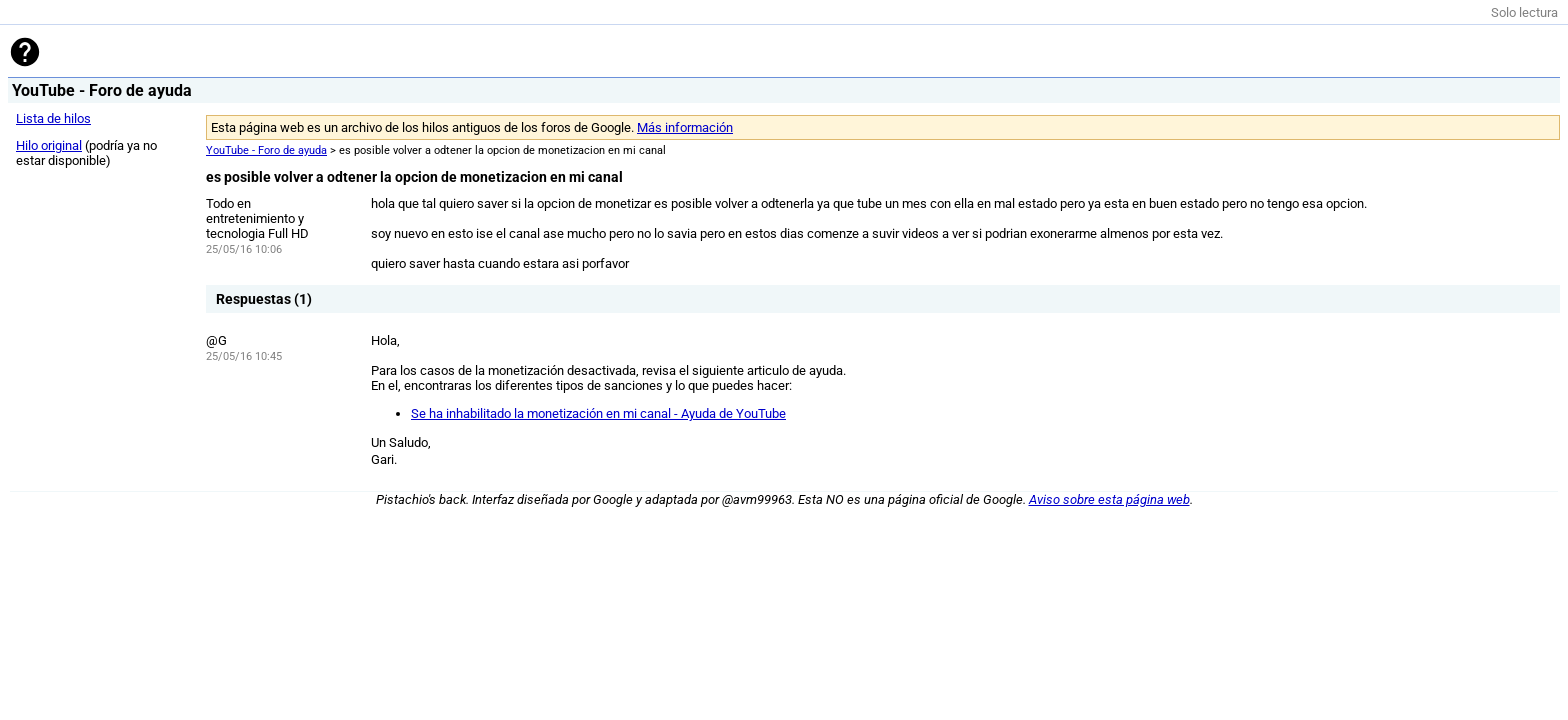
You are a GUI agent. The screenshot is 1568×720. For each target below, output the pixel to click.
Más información (685, 127)
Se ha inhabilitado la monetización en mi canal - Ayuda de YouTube (598, 413)
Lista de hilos (53, 118)
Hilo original (49, 145)
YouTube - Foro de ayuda (266, 150)
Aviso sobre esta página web (1109, 499)
